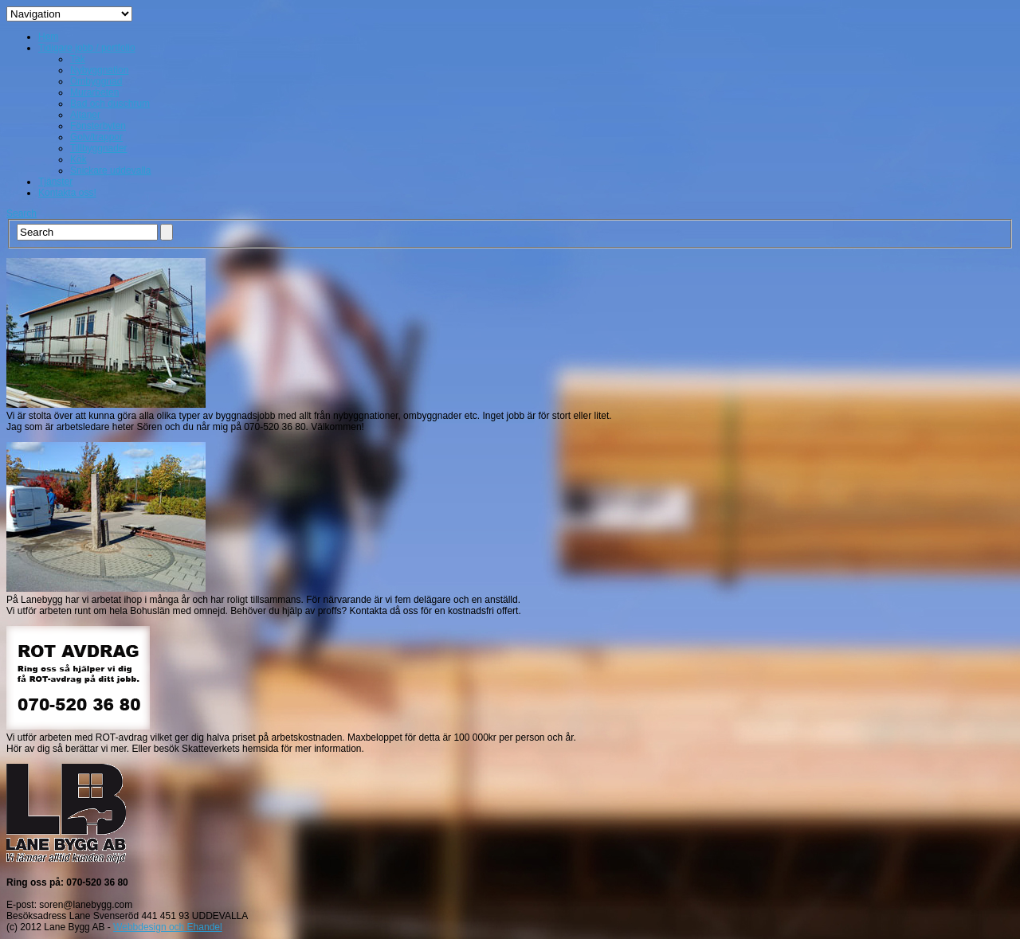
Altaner (85, 114)
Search (21, 213)
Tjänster (55, 181)
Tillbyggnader (99, 148)
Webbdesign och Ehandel (167, 927)
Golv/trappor (96, 137)
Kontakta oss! (67, 192)
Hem (48, 36)
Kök (78, 159)
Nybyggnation (99, 70)
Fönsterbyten (98, 125)
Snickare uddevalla (110, 170)
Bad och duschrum (110, 103)
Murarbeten (94, 92)
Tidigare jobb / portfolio (86, 47)
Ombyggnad (96, 81)
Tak (77, 59)
